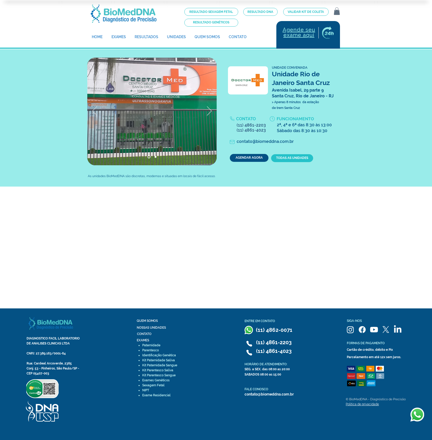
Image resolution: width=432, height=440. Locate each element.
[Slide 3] (155, 157)
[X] (385, 329)
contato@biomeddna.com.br (269, 394)
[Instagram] (350, 329)
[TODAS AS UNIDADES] (292, 158)
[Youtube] (374, 329)
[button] (337, 11)
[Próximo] (209, 111)
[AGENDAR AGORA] (249, 158)
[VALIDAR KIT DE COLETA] (306, 12)
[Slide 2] (149, 156)
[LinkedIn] (397, 329)
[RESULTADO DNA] (260, 12)
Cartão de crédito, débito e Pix (370, 350)
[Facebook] (362, 329)
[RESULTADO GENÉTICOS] (211, 23)
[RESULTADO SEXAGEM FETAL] (211, 12)
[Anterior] (94, 111)
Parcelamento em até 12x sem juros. (374, 357)
